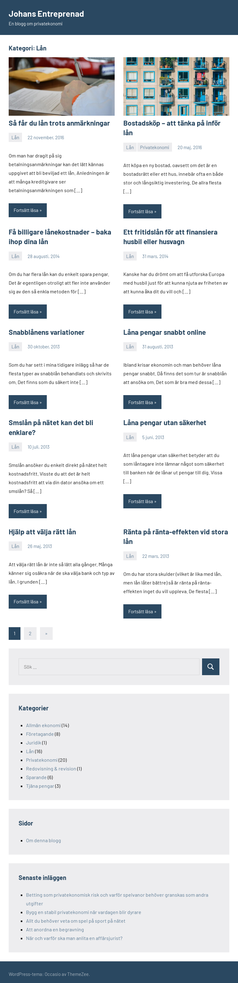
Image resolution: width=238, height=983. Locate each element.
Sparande (36, 773)
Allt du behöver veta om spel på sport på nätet (76, 917)
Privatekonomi (154, 137)
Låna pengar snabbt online (163, 330)
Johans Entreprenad (48, 13)
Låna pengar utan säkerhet (163, 420)
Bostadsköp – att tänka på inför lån (175, 123)
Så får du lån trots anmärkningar (57, 123)
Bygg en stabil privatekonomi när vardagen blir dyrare (83, 908)
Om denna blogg (43, 836)
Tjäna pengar (40, 782)
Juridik (33, 739)
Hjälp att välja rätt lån (40, 528)
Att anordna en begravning (55, 926)
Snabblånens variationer (45, 330)
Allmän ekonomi (43, 721)
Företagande (40, 730)
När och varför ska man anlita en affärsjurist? (74, 934)
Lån (15, 137)
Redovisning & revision (51, 765)
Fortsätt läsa (26, 210)
